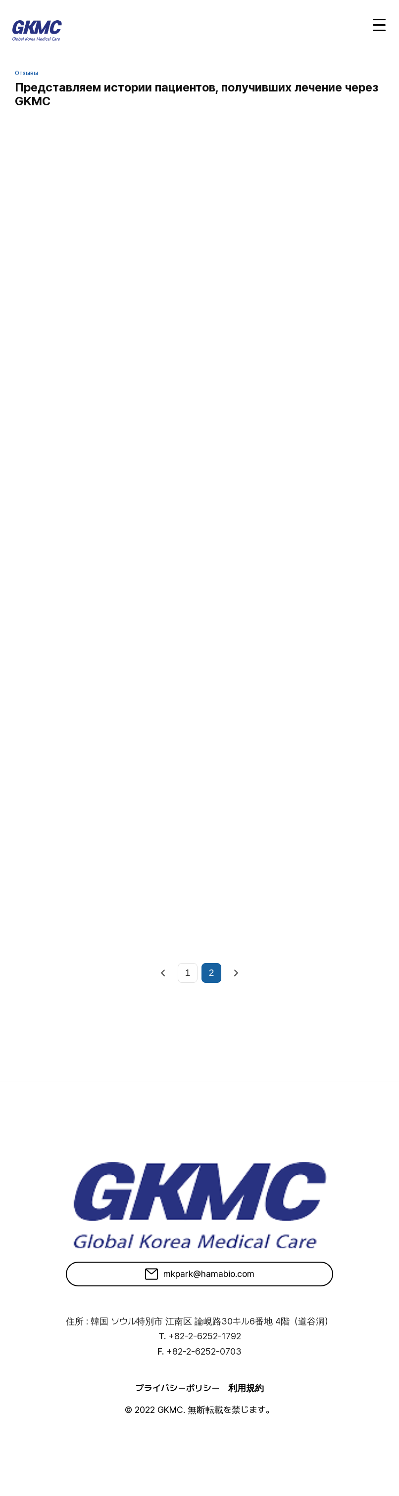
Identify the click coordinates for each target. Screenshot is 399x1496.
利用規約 (246, 1388)
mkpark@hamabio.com (199, 1274)
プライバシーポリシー (178, 1388)
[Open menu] (379, 25)
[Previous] (163, 973)
